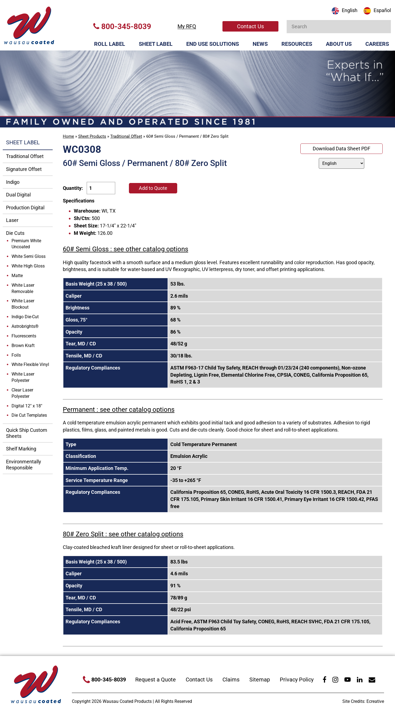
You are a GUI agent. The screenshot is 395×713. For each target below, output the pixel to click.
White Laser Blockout (23, 304)
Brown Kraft (23, 345)
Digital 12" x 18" (27, 405)
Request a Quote (155, 679)
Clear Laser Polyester (22, 393)
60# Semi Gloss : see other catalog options (125, 249)
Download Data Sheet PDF (341, 148)
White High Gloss (28, 266)
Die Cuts (15, 233)
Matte (17, 275)
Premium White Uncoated (26, 244)
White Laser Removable (23, 288)
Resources (296, 44)
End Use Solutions (212, 44)
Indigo (12, 182)
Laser (12, 220)
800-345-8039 (122, 26)
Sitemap (259, 679)
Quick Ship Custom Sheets (26, 433)
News (260, 44)
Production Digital (25, 207)
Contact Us (250, 26)
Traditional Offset (126, 136)
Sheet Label (156, 44)
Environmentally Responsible (23, 464)
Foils (16, 355)
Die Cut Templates (29, 415)
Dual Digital (18, 195)
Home (68, 136)
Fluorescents (24, 336)
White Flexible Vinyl (30, 364)
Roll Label (109, 44)
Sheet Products (92, 136)
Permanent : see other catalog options (118, 409)
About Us (339, 44)
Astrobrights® (25, 326)
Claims (230, 679)
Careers (377, 44)
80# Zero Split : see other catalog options (123, 534)
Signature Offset (24, 169)
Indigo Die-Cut (25, 316)
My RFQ (186, 26)
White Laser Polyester (23, 377)
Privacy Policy (297, 679)
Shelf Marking (21, 449)
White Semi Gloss (29, 256)
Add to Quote (153, 188)
